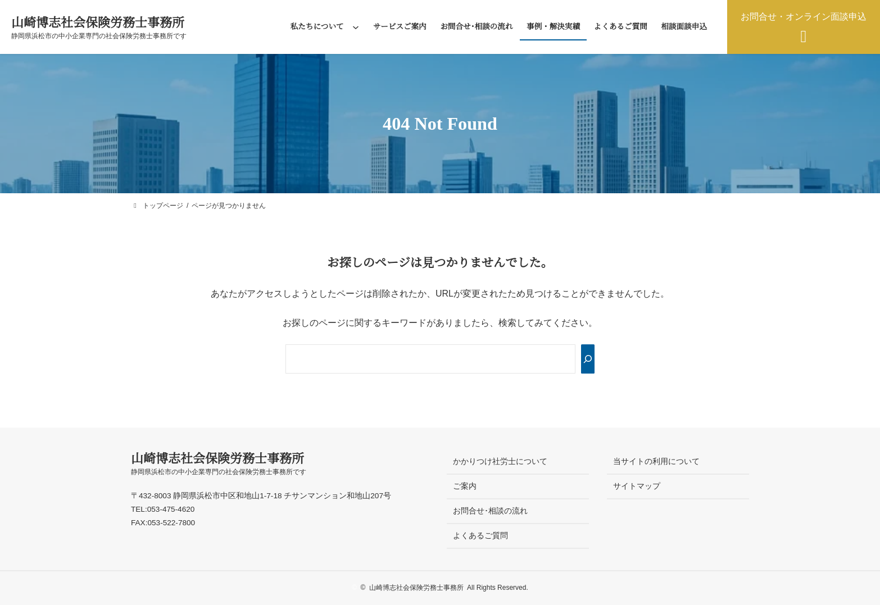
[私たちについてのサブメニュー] (355, 27)
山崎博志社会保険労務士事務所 (97, 23)
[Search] (588, 359)
